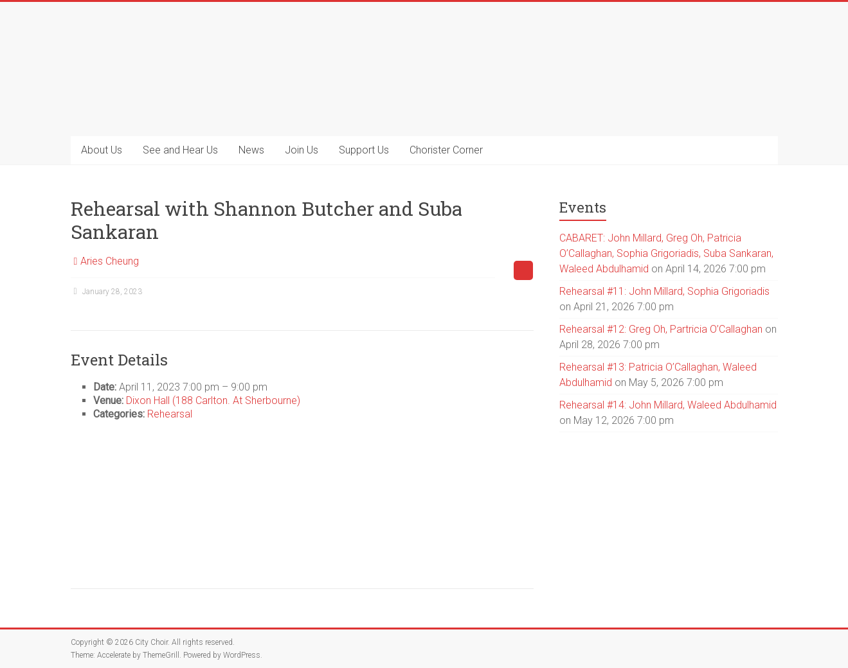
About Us (101, 150)
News (251, 150)
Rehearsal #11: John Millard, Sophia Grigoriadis (664, 291)
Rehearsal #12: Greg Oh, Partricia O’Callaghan (660, 329)
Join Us (301, 150)
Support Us (364, 150)
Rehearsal (169, 414)
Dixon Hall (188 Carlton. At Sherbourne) (213, 400)
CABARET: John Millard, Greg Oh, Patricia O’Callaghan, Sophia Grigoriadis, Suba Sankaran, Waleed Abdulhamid (666, 253)
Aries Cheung (109, 261)
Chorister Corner (446, 150)
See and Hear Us (180, 150)
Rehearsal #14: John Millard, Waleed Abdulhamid (668, 405)
